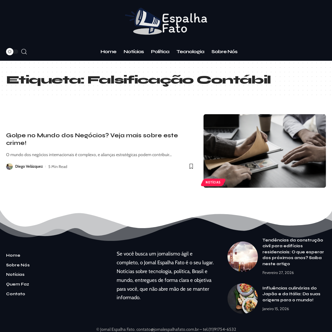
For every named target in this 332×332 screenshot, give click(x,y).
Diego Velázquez (29, 166)
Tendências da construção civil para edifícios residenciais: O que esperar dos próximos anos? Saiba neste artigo (293, 252)
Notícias (213, 182)
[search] (24, 51)
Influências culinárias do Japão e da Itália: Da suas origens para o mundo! (291, 294)
